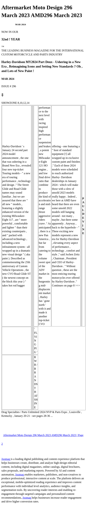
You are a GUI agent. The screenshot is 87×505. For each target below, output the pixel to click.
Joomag (6, 459)
